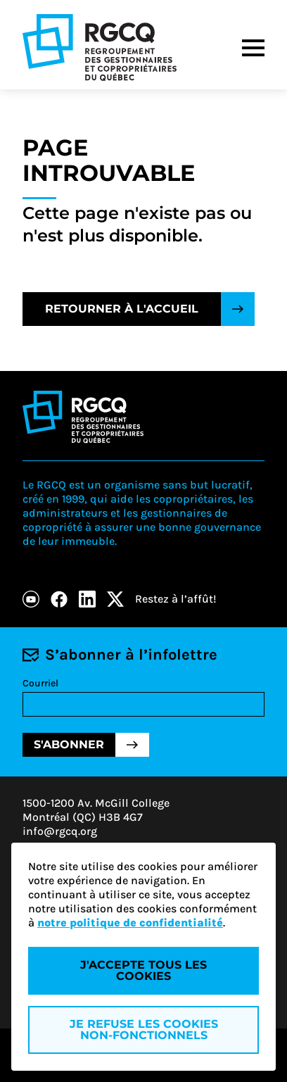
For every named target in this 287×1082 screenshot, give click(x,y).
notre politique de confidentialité (130, 922)
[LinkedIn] (87, 599)
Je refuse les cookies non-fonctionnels (144, 1029)
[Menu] (253, 47)
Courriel (40, 683)
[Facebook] (59, 599)
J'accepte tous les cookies (143, 970)
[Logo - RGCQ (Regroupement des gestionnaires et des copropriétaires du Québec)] (100, 47)
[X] (115, 599)
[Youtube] (31, 599)
